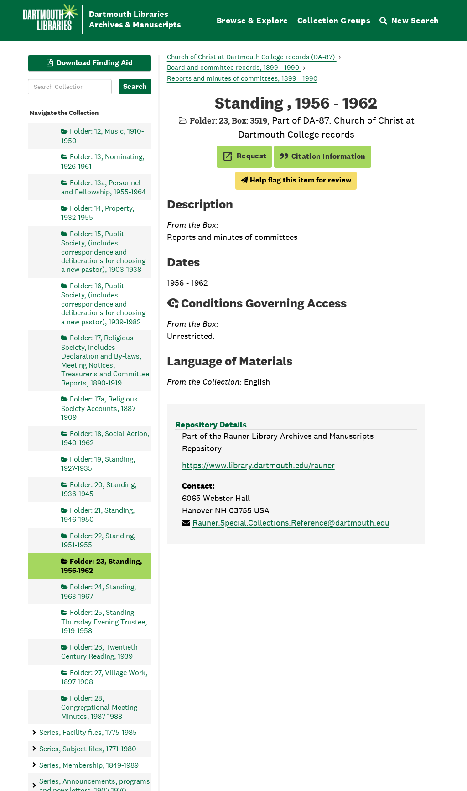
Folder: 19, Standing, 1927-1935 (98, 463)
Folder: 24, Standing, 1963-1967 (98, 591)
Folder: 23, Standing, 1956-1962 (101, 566)
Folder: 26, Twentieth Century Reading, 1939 (99, 651)
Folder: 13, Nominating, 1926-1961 (102, 161)
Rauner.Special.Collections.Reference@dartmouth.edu (290, 522)
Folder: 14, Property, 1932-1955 (97, 212)
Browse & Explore (252, 20)
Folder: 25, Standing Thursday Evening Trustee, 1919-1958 (104, 621)
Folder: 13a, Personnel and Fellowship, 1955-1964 (103, 186)
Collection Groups (334, 20)
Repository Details (211, 424)
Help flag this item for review (296, 180)
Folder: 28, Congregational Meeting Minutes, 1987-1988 (99, 707)
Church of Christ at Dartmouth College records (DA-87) (252, 56)
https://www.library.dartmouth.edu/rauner (258, 465)
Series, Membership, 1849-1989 (89, 765)
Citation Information (323, 156)
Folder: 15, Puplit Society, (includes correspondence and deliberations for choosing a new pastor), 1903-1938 (103, 251)
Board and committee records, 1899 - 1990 (234, 67)
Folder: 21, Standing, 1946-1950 (98, 514)
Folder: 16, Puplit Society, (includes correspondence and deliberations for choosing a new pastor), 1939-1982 (103, 304)
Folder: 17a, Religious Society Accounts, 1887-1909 (99, 408)
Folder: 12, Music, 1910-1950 (102, 135)
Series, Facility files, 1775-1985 (88, 732)
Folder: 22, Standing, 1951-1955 (98, 540)
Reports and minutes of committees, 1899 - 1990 (242, 78)
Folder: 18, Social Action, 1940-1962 (105, 437)
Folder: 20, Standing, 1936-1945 (98, 488)
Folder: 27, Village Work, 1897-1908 (104, 676)
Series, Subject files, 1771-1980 (87, 748)
